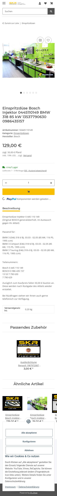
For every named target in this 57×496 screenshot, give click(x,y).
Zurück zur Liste (12, 23)
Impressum (10, 487)
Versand (27, 155)
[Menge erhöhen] (51, 183)
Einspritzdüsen (21, 133)
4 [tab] (30, 93)
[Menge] (28, 183)
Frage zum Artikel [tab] (36, 208)
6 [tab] (36, 93)
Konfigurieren (29, 441)
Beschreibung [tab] (11, 208)
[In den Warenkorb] (4, 32)
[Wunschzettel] (45, 3)
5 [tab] (33, 93)
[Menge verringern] (6, 183)
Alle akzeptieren (29, 433)
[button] (40, 3)
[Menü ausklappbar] (3, 2)
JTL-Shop (33, 492)
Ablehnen (29, 450)
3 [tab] (27, 93)
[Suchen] (25, 11)
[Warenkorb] (51, 3)
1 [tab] (21, 93)
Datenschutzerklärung (29, 487)
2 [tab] (24, 93)
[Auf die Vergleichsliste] (40, 40)
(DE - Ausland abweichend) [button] (35, 170)
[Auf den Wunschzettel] (48, 40)
